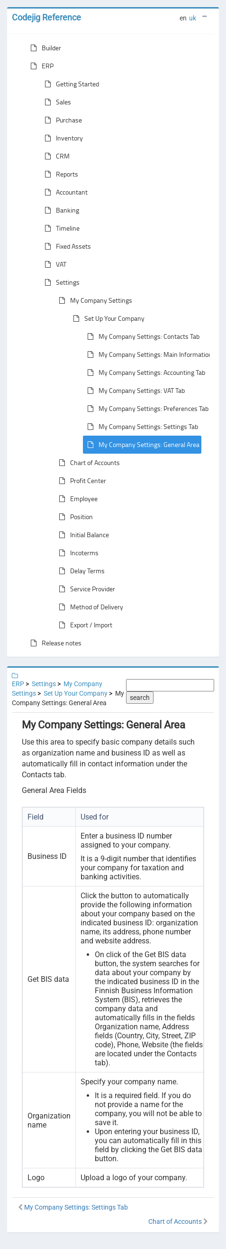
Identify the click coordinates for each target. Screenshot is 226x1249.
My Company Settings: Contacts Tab (141, 336)
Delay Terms (80, 571)
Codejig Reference (46, 17)
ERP (40, 66)
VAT (53, 264)
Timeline (60, 228)
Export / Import (83, 625)
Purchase (61, 120)
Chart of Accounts (87, 463)
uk (192, 18)
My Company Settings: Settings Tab (140, 426)
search (140, 697)
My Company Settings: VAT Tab (134, 390)
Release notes (54, 643)
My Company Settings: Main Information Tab (153, 354)
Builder (44, 48)
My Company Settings (93, 300)
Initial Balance (82, 535)
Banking (60, 210)
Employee (76, 499)
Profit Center (80, 481)
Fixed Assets (66, 246)
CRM (55, 156)
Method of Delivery (89, 607)
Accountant (64, 192)
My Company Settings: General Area (141, 445)
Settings (60, 282)
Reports (59, 174)
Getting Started (70, 84)
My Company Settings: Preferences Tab (145, 408)
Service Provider (85, 589)
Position (74, 517)
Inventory (62, 138)
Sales (56, 102)
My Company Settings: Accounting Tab (144, 372)
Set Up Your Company (107, 318)
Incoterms (77, 553)
